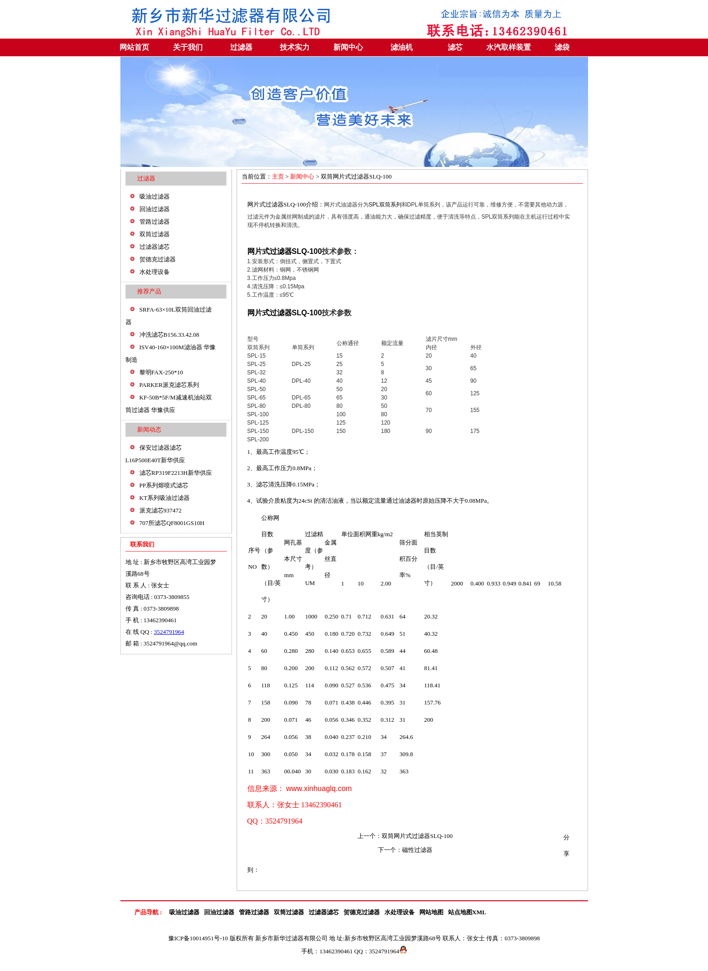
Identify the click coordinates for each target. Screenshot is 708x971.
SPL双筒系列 (385, 204)
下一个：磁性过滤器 (405, 849)
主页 (278, 176)
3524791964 (169, 631)
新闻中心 (348, 47)
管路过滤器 (154, 221)
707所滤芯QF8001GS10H (172, 522)
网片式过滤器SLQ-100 (276, 204)
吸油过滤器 (154, 196)
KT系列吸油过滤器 (164, 497)
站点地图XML (467, 912)
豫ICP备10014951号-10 (198, 938)
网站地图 (431, 912)
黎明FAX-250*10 (161, 372)
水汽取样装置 (508, 47)
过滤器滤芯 (154, 246)
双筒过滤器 (154, 234)
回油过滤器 (154, 209)
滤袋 (562, 47)
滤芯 (455, 47)
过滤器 (241, 47)
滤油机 (401, 47)
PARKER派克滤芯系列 (169, 384)
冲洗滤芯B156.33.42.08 (169, 334)
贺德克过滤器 (157, 259)
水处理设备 (154, 271)
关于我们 (188, 47)
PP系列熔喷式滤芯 (163, 485)
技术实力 (295, 47)
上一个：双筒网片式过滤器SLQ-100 (404, 835)
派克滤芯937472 (160, 510)
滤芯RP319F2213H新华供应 (175, 472)
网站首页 (134, 47)
